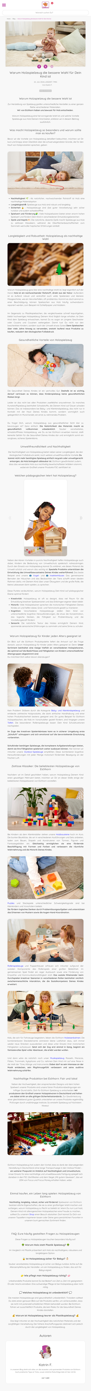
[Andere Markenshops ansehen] (52, 3)
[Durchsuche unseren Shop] (45, 12)
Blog (14, 19)
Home (8, 19)
